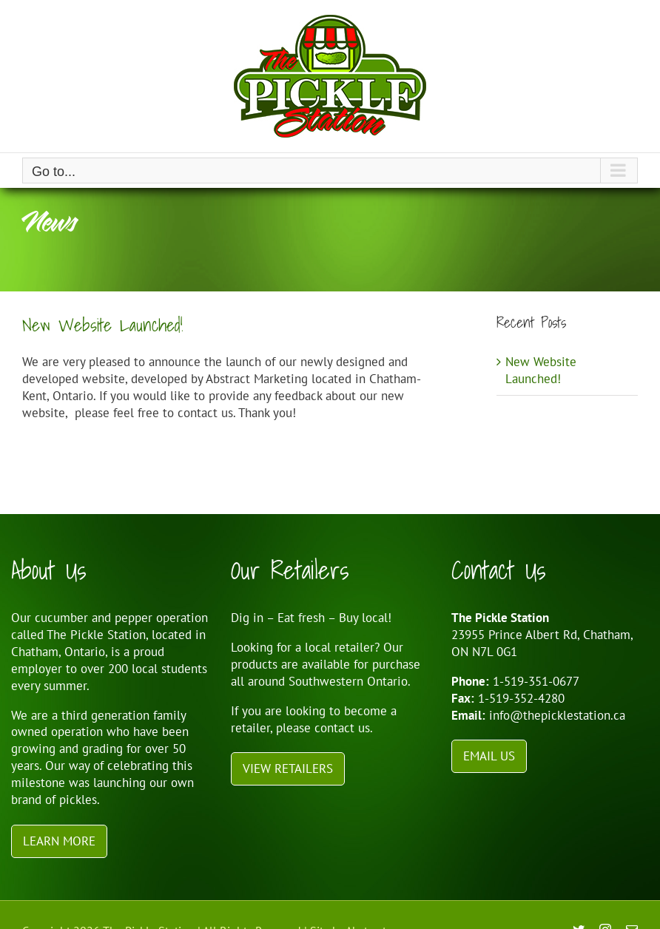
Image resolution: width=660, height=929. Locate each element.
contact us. (343, 728)
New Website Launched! (102, 325)
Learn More (59, 841)
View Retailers (288, 768)
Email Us (489, 756)
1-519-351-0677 (536, 681)
